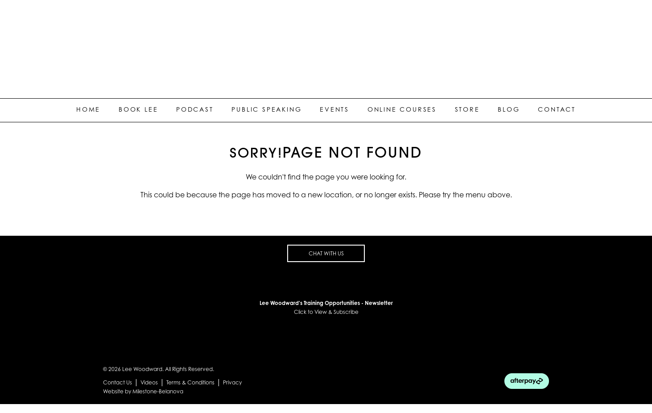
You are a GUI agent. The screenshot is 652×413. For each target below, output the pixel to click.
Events (334, 109)
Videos (149, 382)
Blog (509, 109)
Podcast (195, 109)
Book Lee (138, 109)
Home (88, 109)
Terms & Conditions (190, 382)
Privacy (232, 382)
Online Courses (402, 109)
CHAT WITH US (326, 253)
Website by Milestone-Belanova (143, 391)
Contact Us (117, 382)
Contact (557, 109)
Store (467, 109)
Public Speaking (266, 109)
